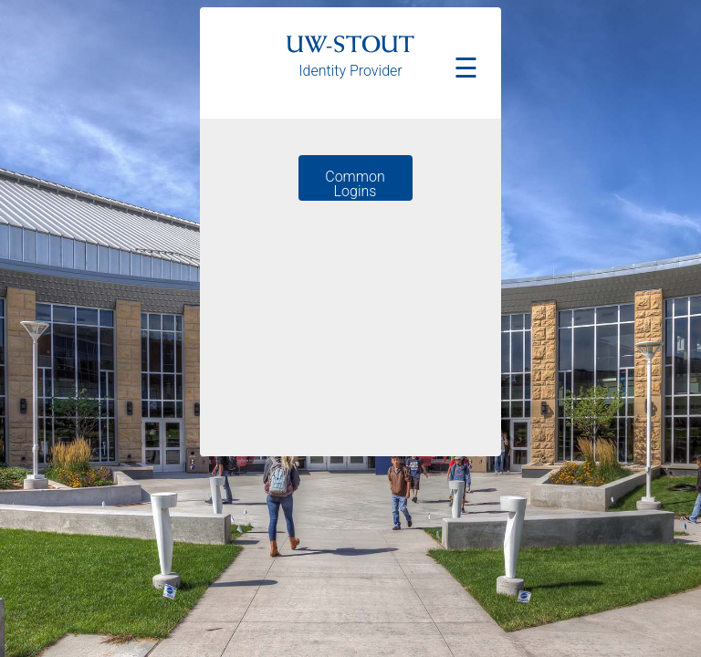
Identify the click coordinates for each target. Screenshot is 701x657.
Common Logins (354, 184)
